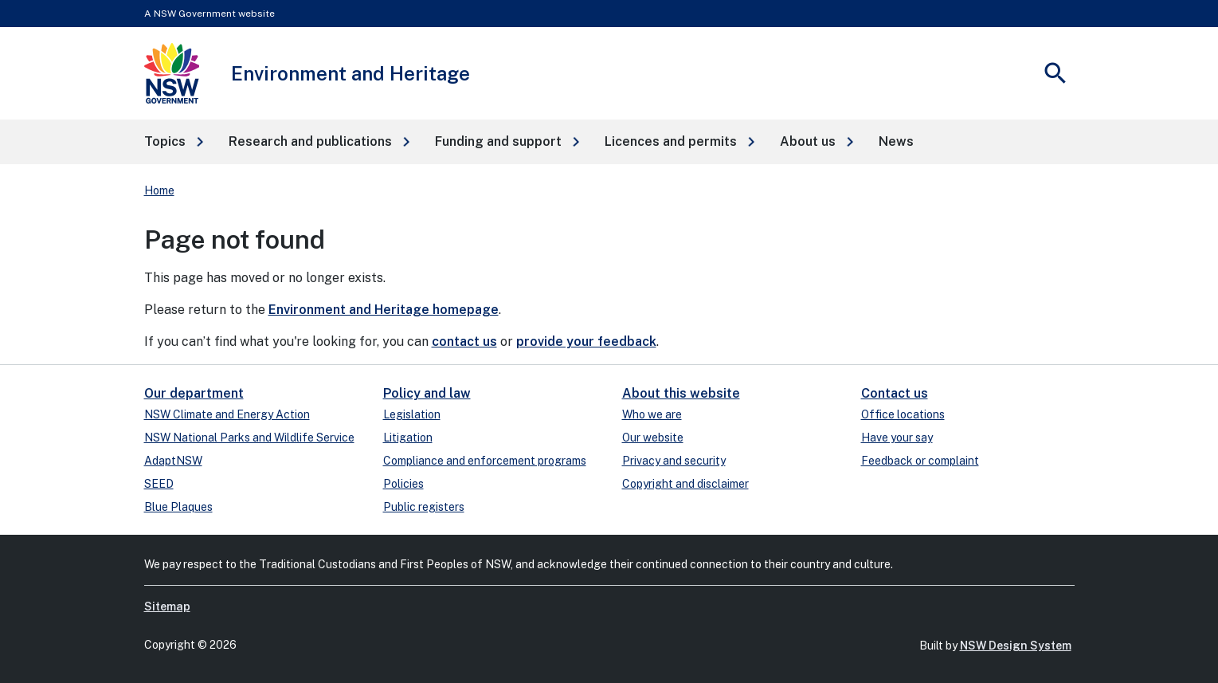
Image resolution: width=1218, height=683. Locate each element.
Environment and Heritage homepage (383, 309)
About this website (681, 393)
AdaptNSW (173, 460)
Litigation (408, 437)
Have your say (897, 437)
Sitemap (167, 606)
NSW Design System (1015, 645)
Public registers (423, 506)
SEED (159, 483)
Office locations (903, 414)
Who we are (652, 414)
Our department (194, 393)
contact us (464, 341)
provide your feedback (586, 341)
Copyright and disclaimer (685, 483)
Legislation (412, 414)
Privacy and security (674, 460)
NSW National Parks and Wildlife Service (249, 437)
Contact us (894, 393)
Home (159, 190)
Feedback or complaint (920, 460)
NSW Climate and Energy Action (227, 414)
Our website (652, 437)
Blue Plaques (178, 506)
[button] (173, 142)
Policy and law (427, 393)
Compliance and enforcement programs (484, 460)
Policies (403, 483)
